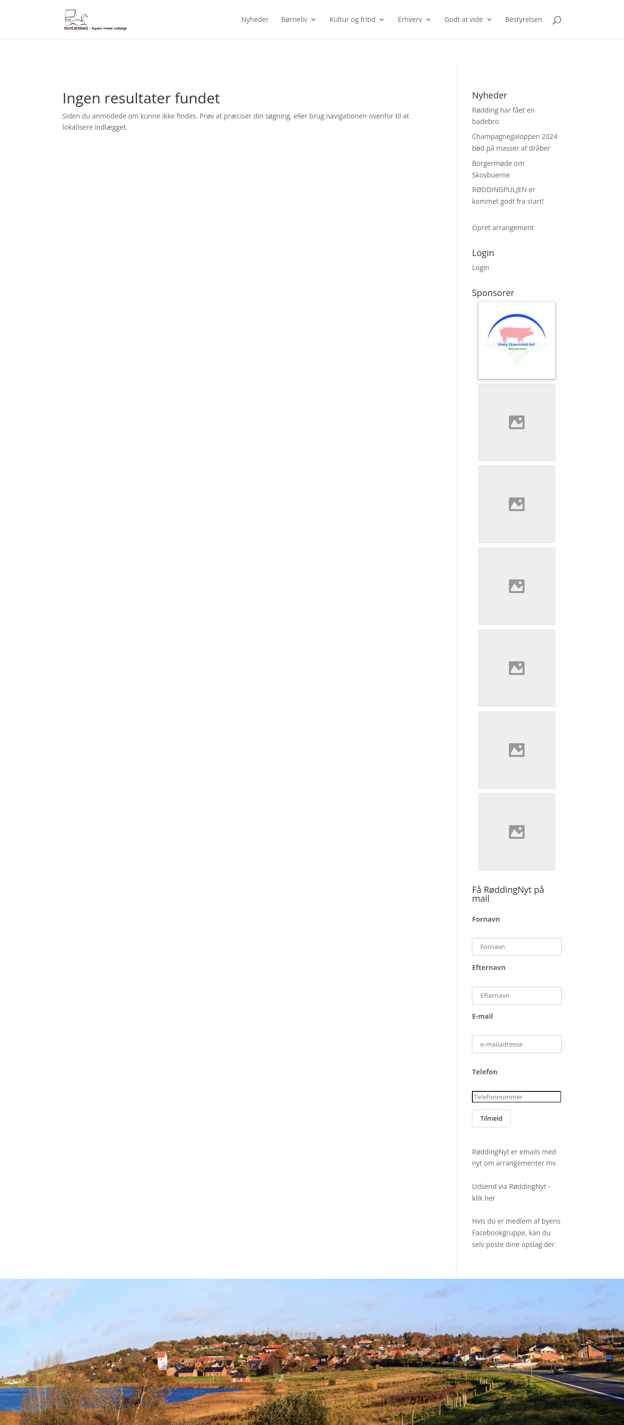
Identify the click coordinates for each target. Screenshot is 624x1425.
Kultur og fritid (352, 20)
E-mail (482, 1016)
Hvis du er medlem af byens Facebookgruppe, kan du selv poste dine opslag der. (516, 1232)
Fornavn (486, 919)
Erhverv (410, 20)
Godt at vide (463, 20)
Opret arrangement (503, 227)
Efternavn (489, 967)
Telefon (484, 1071)
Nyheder (255, 20)
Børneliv (294, 20)
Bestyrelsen (523, 20)
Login (480, 267)
